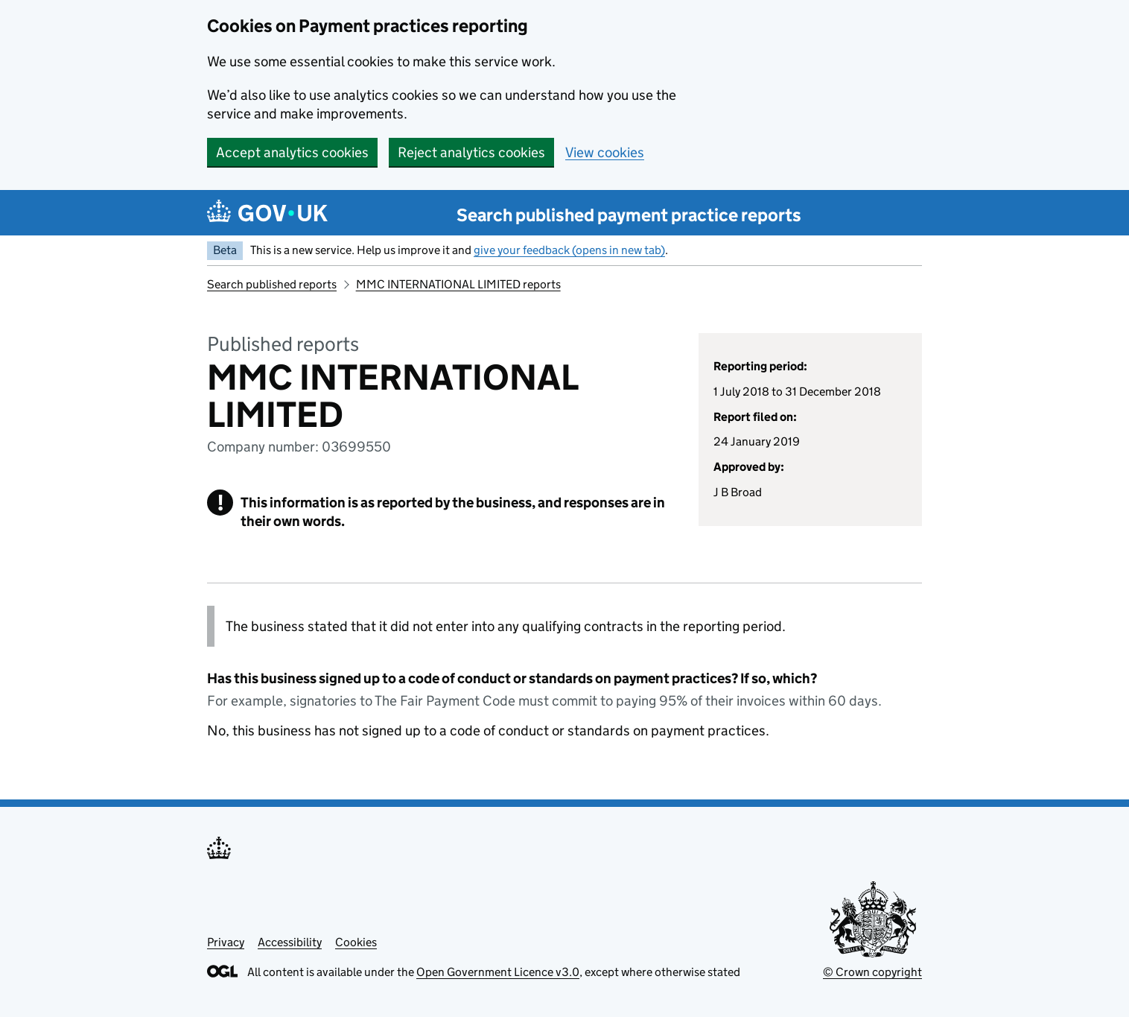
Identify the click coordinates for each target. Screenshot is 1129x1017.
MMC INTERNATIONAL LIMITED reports (458, 284)
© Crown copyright (872, 972)
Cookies (356, 942)
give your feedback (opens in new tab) (569, 250)
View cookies (604, 152)
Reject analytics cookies (471, 152)
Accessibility (290, 942)
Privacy (225, 942)
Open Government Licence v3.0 (497, 972)
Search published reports (272, 284)
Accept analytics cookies (292, 152)
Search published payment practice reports (629, 215)
